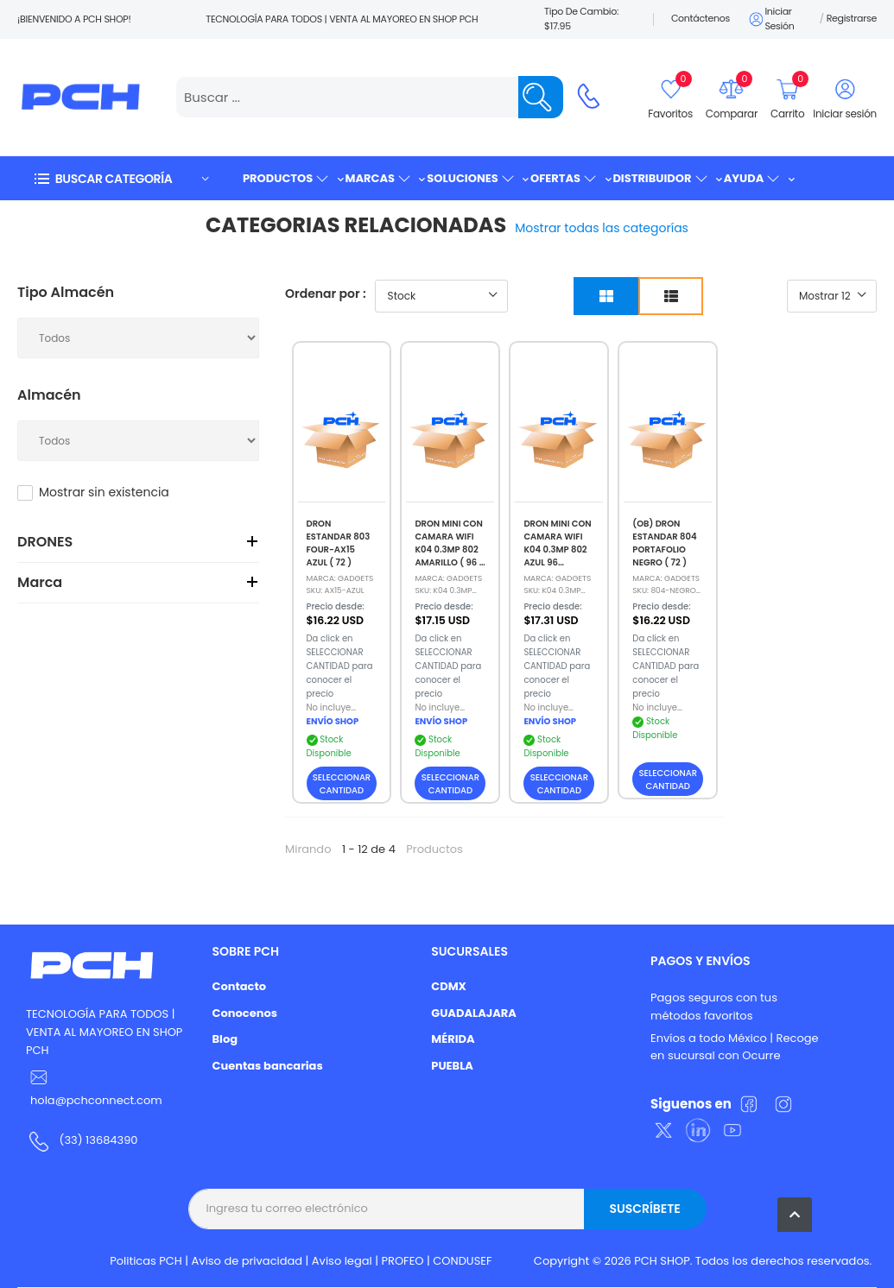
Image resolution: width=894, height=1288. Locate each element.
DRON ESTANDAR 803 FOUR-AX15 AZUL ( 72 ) (339, 543)
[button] (121, 178)
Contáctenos (700, 18)
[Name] (540, 97)
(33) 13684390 (98, 1140)
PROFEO (402, 1261)
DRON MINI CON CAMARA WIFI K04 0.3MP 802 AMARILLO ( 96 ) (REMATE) (449, 549)
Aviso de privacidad (247, 1261)
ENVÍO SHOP (333, 721)
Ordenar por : (325, 293)
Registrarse (852, 18)
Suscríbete (644, 1208)
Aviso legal (342, 1261)
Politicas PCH (146, 1261)
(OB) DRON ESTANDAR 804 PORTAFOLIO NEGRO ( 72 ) (664, 543)
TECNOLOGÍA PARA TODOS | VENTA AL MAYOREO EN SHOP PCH (104, 1032)
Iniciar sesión (770, 19)
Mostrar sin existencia (104, 492)
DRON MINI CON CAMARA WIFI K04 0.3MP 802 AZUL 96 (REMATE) (557, 549)
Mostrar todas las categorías (601, 228)
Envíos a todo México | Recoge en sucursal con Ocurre (734, 1047)
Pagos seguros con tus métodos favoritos (713, 1006)
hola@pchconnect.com (96, 1100)
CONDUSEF (462, 1261)
